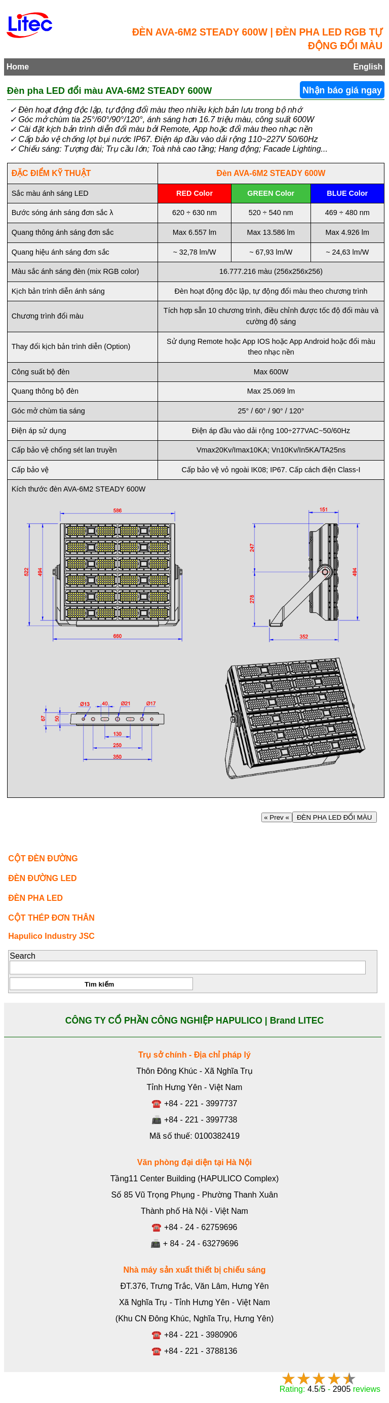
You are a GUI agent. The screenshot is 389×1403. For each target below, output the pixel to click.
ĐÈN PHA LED (35, 898)
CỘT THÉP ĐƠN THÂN (51, 918)
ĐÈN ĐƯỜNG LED (42, 878)
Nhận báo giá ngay (342, 90)
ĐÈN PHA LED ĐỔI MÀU (334, 817)
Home (18, 66)
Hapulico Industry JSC (51, 936)
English (368, 66)
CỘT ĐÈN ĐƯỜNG (43, 858)
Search (22, 956)
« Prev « (276, 817)
